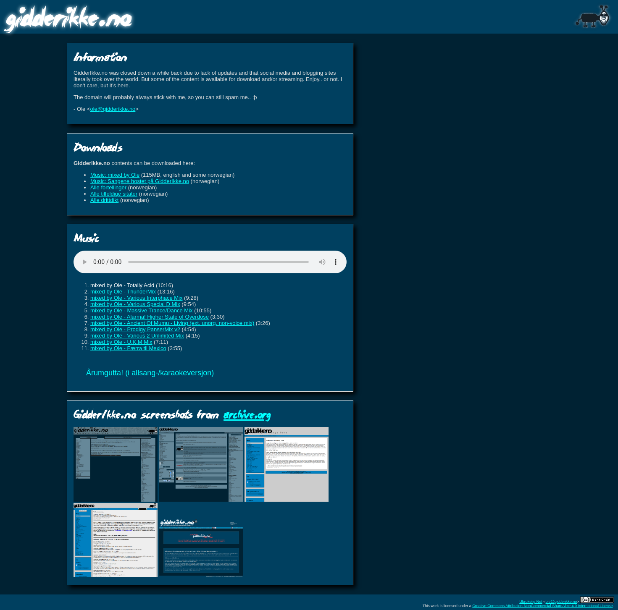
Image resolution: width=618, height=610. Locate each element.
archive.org (247, 414)
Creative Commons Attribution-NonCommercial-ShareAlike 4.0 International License (542, 606)
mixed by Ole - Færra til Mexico (128, 348)
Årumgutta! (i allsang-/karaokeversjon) (150, 373)
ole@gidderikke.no (112, 109)
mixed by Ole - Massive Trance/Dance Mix (141, 310)
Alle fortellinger (108, 187)
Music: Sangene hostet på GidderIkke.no (139, 181)
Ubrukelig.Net (530, 602)
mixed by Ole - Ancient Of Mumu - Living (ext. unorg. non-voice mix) (172, 323)
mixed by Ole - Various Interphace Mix (136, 298)
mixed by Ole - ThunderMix (123, 291)
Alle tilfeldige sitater (113, 194)
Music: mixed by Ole (114, 175)
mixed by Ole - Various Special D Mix (135, 304)
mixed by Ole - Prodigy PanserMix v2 (135, 329)
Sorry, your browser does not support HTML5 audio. (210, 262)
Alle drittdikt (104, 200)
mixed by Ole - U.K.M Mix (121, 342)
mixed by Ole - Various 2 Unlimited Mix (137, 335)
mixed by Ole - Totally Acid (122, 285)
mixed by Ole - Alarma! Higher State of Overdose (149, 317)
